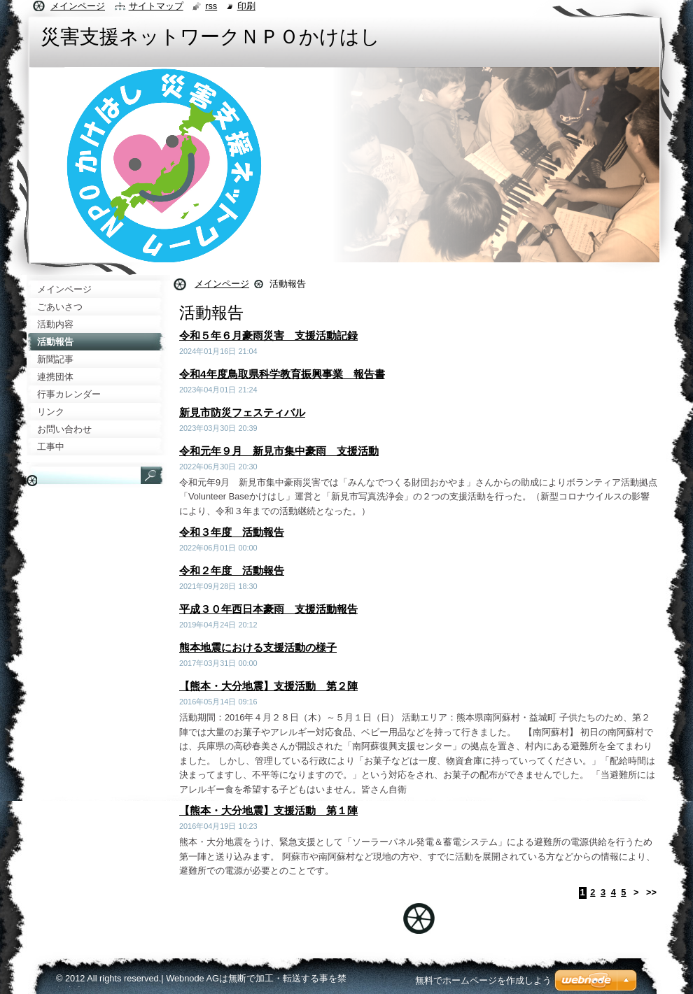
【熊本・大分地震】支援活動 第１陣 (268, 810)
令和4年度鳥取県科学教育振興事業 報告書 (282, 374)
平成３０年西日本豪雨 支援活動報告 (268, 609)
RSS (211, 6)
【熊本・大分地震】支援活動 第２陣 (268, 686)
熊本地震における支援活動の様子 (258, 647)
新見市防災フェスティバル (242, 412)
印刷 (246, 6)
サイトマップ (156, 6)
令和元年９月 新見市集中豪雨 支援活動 (279, 451)
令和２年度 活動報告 (231, 570)
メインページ (222, 283)
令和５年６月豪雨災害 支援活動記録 (268, 335)
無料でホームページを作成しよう (483, 980)
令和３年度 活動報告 (231, 532)
